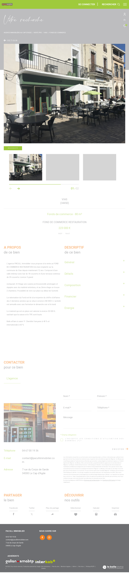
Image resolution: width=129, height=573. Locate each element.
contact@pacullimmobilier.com (17, 540)
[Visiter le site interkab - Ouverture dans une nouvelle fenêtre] (45, 562)
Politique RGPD (90, 567)
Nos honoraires (45, 567)
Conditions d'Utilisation (109, 480)
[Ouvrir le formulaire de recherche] (111, 4)
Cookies (43, 569)
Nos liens (81, 567)
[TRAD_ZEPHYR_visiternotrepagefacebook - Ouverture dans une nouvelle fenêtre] (41, 537)
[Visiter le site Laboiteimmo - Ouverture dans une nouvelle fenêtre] (113, 568)
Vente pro (38, 32)
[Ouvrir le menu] (125, 4)
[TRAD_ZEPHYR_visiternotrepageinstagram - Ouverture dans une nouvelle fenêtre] (48, 537)
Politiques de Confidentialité (91, 480)
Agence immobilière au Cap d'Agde (18, 32)
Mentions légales (66, 567)
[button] (18, 188)
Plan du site (55, 567)
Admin (75, 567)
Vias (45, 32)
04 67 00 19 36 (30, 450)
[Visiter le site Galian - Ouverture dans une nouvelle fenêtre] (20, 562)
